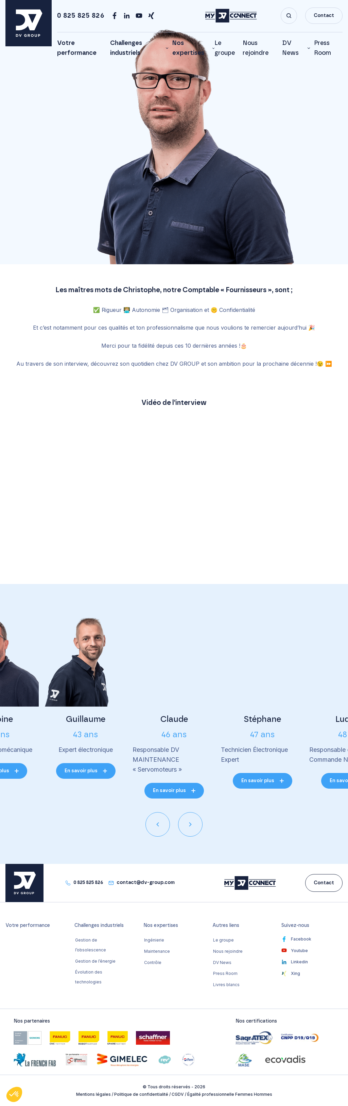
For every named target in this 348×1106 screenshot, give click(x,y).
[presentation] (157, 824)
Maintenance (157, 951)
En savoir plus (81, 771)
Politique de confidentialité (141, 1094)
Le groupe (223, 940)
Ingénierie (154, 940)
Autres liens (225, 925)
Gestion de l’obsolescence (90, 944)
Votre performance (27, 925)
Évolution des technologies (88, 976)
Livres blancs (226, 984)
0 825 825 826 (80, 15)
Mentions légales (93, 1094)
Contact (324, 15)
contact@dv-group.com (146, 882)
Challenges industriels (126, 48)
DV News (290, 48)
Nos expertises (188, 48)
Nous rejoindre (228, 951)
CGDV (178, 1094)
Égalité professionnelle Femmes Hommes (229, 1094)
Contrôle (152, 962)
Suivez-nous (295, 925)
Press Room (225, 973)
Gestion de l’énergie (95, 961)
